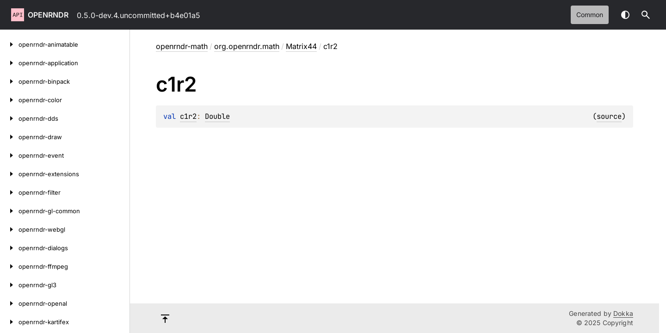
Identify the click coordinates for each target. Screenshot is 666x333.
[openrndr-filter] (9, 192)
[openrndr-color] (9, 100)
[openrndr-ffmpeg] (9, 266)
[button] (645, 15)
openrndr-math (182, 46)
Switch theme (625, 15)
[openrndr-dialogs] (9, 248)
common (589, 14)
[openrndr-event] (9, 155)
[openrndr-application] (9, 63)
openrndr (48, 14)
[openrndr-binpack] (9, 81)
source (609, 116)
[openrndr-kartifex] (9, 322)
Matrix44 (301, 46)
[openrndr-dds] (9, 118)
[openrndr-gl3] (9, 285)
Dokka (623, 313)
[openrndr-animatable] (9, 44)
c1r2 (188, 116)
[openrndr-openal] (9, 303)
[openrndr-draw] (9, 137)
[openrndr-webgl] (9, 229)
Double (217, 116)
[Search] (645, 15)
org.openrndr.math (246, 46)
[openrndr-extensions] (9, 174)
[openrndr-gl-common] (9, 211)
